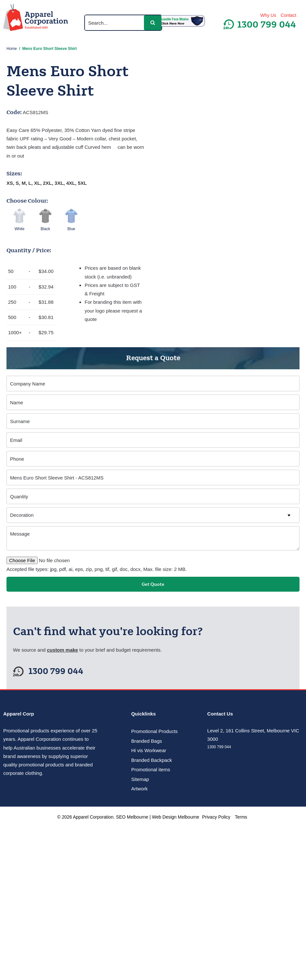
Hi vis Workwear (148, 750)
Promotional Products (154, 731)
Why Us (268, 15)
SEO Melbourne (132, 817)
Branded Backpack (151, 760)
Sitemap (140, 779)
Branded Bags (146, 741)
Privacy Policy (216, 817)
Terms (241, 817)
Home (11, 48)
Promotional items (150, 769)
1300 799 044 (56, 671)
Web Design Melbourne (175, 817)
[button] (152, 22)
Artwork (139, 788)
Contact (288, 15)
